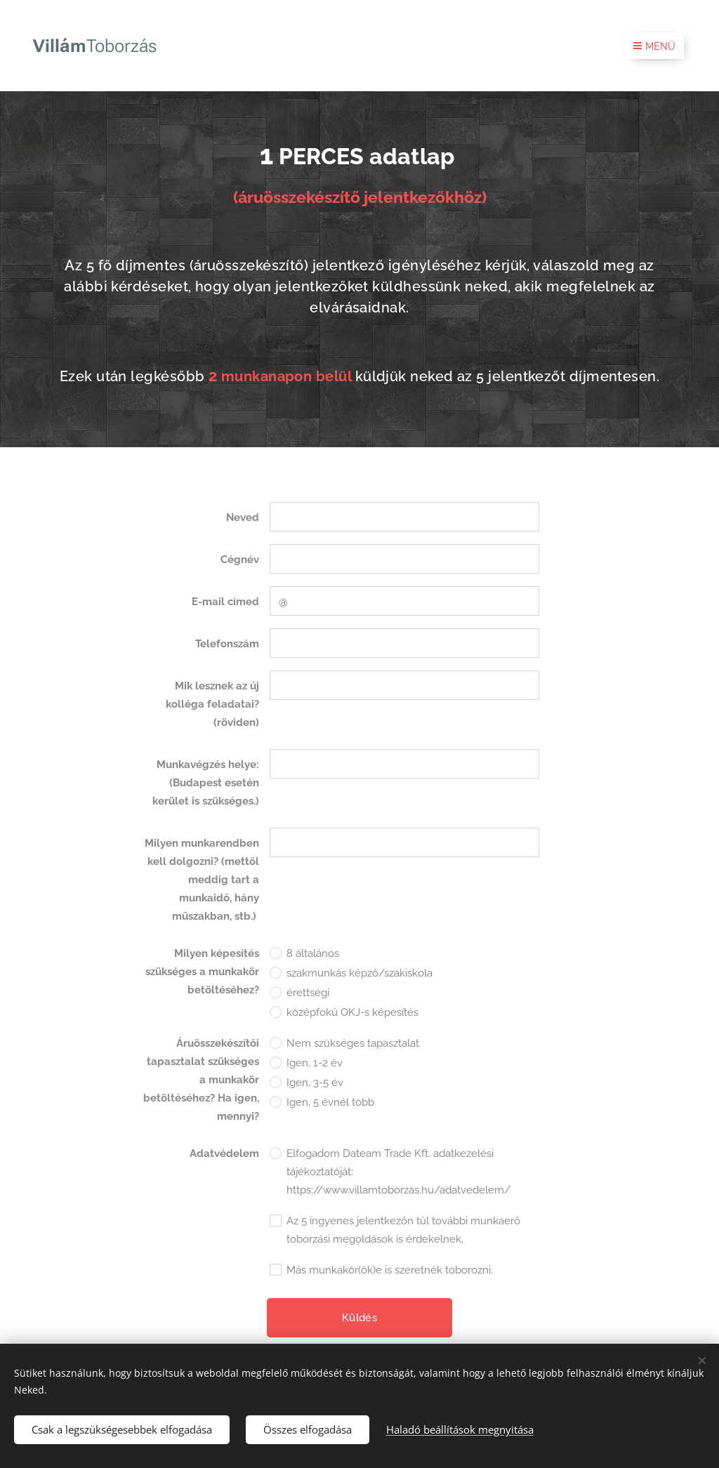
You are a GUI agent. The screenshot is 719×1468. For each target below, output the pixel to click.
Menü (654, 46)
